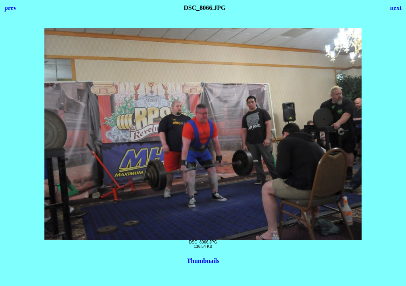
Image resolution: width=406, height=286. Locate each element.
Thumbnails (203, 260)
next (396, 7)
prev (10, 7)
